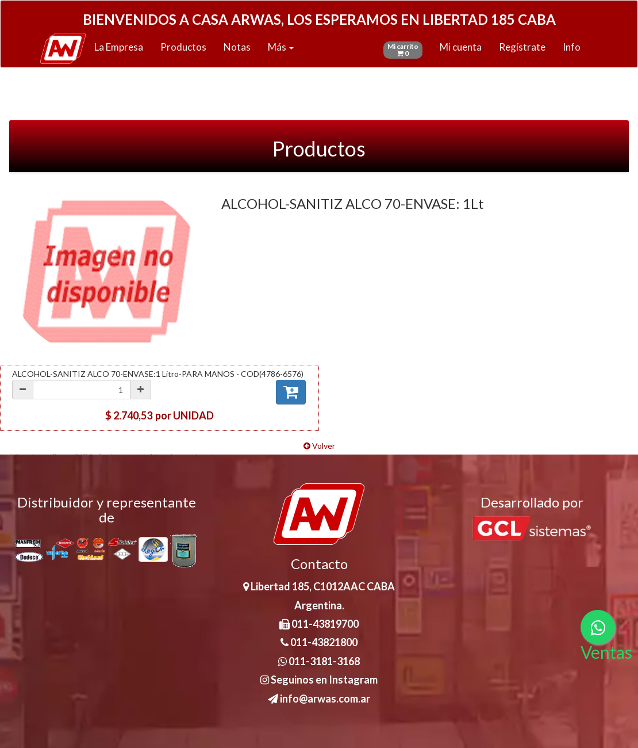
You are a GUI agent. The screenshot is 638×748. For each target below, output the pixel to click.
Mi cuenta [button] (461, 47)
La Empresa (118, 47)
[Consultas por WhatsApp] (598, 627)
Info (572, 47)
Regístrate (522, 47)
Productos (183, 47)
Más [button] (281, 47)
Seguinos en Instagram (319, 679)
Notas (237, 47)
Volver (319, 446)
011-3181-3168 (319, 661)
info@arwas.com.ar (319, 698)
